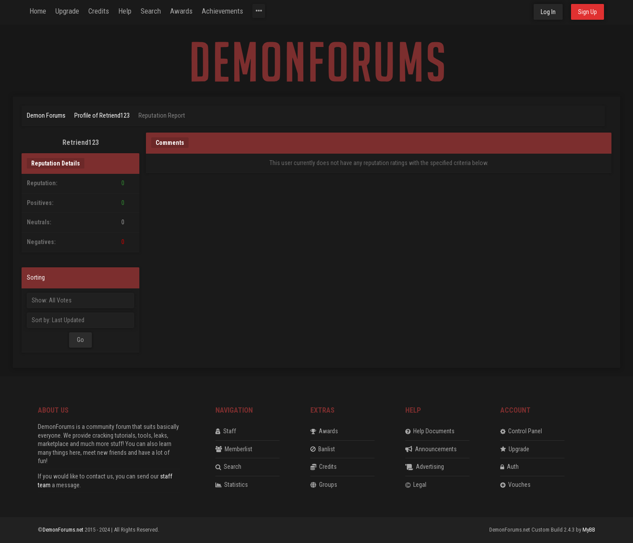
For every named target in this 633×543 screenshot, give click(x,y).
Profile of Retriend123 (102, 115)
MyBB (588, 529)
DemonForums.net (64, 529)
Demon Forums (46, 115)
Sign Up (587, 11)
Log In (548, 11)
